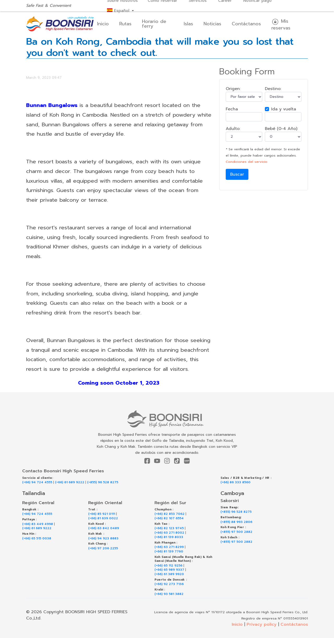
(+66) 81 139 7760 (168, 551)
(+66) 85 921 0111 (101, 514)
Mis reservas (280, 24)
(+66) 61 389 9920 (169, 574)
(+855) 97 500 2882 (236, 532)
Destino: (273, 89)
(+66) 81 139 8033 (168, 537)
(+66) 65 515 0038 (36, 538)
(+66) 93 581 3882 (168, 594)
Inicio (103, 23)
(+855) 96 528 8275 (102, 482)
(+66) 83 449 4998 (37, 524)
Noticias (212, 23)
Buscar (237, 174)
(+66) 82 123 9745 (169, 528)
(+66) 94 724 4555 (37, 482)
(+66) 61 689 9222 (69, 482)
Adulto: (233, 129)
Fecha (232, 109)
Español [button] (119, 11)
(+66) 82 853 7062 (169, 514)
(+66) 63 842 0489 (103, 528)
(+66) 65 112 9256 (168, 565)
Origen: (233, 89)
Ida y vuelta (283, 109)
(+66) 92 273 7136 (169, 584)
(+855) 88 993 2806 (236, 522)
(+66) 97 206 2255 (103, 548)
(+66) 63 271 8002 (169, 532)
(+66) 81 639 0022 (103, 518)
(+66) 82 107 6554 (169, 518)
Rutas (125, 23)
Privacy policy (262, 624)
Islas (188, 23)
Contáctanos (246, 23)
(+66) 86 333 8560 (235, 482)
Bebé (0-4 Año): (281, 129)
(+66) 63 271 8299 (169, 547)
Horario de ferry (154, 24)
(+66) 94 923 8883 (103, 538)
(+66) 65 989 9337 (169, 570)
